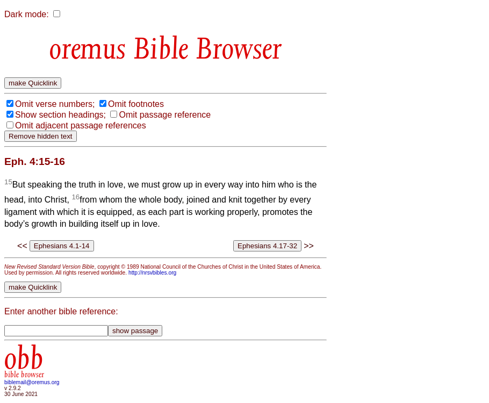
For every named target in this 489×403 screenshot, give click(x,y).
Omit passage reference (165, 114)
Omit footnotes (136, 104)
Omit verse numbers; (55, 104)
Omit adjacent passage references (80, 125)
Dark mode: (26, 14)
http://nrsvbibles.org (152, 273)
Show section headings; (60, 114)
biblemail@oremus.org (32, 382)
